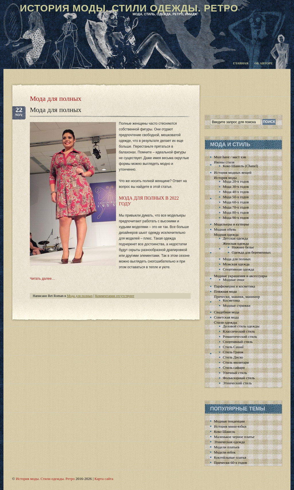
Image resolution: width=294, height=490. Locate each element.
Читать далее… (42, 279)
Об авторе (263, 63)
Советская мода (226, 317)
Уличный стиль (235, 373)
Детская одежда (235, 238)
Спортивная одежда (238, 269)
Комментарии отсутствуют (114, 296)
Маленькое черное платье (234, 437)
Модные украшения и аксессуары (240, 276)
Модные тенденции (229, 421)
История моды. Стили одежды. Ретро (129, 8)
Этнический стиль (237, 383)
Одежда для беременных (251, 252)
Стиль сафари (234, 367)
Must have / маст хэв (230, 157)
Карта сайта (103, 479)
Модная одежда (226, 234)
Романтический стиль (240, 336)
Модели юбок (225, 452)
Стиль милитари (236, 362)
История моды (225, 177)
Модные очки (233, 279)
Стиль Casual (233, 347)
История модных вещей (233, 172)
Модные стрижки (236, 305)
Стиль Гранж (233, 352)
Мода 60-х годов (236, 202)
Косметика (231, 300)
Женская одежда (236, 243)
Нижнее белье (243, 247)
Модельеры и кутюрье (231, 224)
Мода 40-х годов (236, 192)
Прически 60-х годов (230, 462)
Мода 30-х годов (236, 186)
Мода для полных (56, 109)
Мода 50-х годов (236, 197)
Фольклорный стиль (239, 378)
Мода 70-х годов (236, 207)
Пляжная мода (225, 291)
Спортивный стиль (238, 341)
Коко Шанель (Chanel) (240, 166)
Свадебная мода (226, 312)
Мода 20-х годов (236, 181)
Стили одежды (225, 322)
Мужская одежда (236, 264)
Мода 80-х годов (236, 212)
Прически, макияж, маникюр (237, 296)
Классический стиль (239, 331)
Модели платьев (226, 447)
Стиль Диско (233, 357)
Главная (240, 63)
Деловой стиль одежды (241, 326)
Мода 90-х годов (236, 217)
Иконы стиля (224, 162)
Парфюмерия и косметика (234, 286)
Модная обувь (225, 229)
